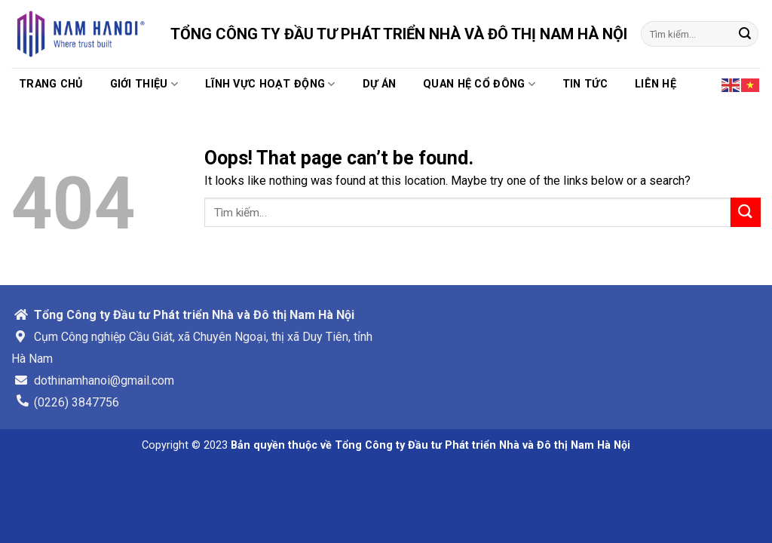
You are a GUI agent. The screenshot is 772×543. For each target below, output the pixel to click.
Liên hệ (655, 84)
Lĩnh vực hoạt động (270, 84)
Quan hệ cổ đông (479, 84)
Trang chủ (51, 84)
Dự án (379, 84)
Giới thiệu (144, 84)
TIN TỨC (585, 84)
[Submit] (745, 34)
